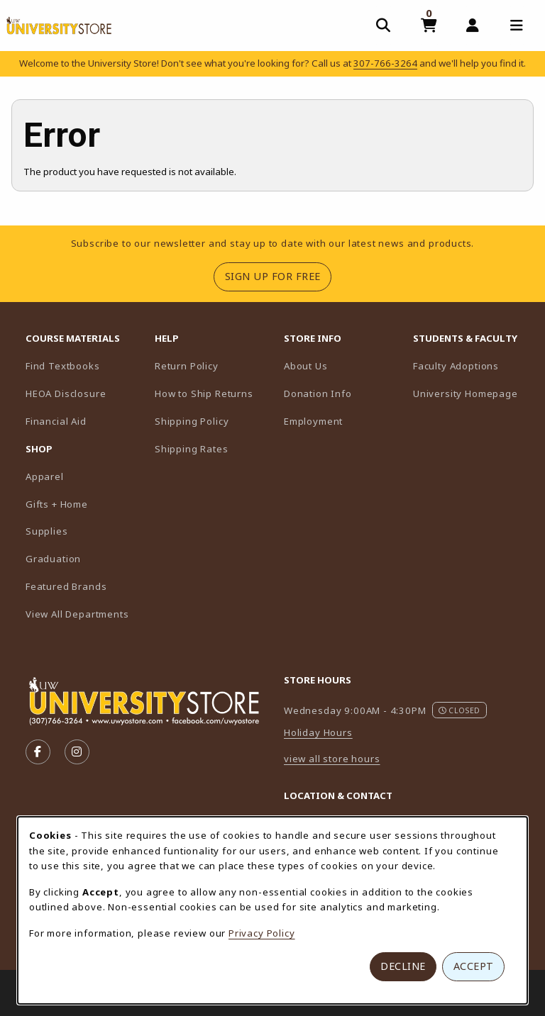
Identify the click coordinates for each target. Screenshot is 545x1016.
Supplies (47, 531)
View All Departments (77, 614)
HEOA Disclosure (66, 393)
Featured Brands (66, 586)
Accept (473, 966)
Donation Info (318, 393)
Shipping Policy (192, 421)
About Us (306, 365)
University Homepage (472, 393)
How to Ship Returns (204, 393)
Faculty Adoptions (472, 365)
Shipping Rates (192, 448)
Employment (313, 421)
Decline (403, 966)
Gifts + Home (57, 504)
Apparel (45, 476)
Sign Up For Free (278, 276)
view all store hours (332, 758)
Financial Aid (56, 421)
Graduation (53, 558)
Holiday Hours (318, 732)
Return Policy (187, 365)
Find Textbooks (63, 365)
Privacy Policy (262, 933)
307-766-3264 (385, 63)
